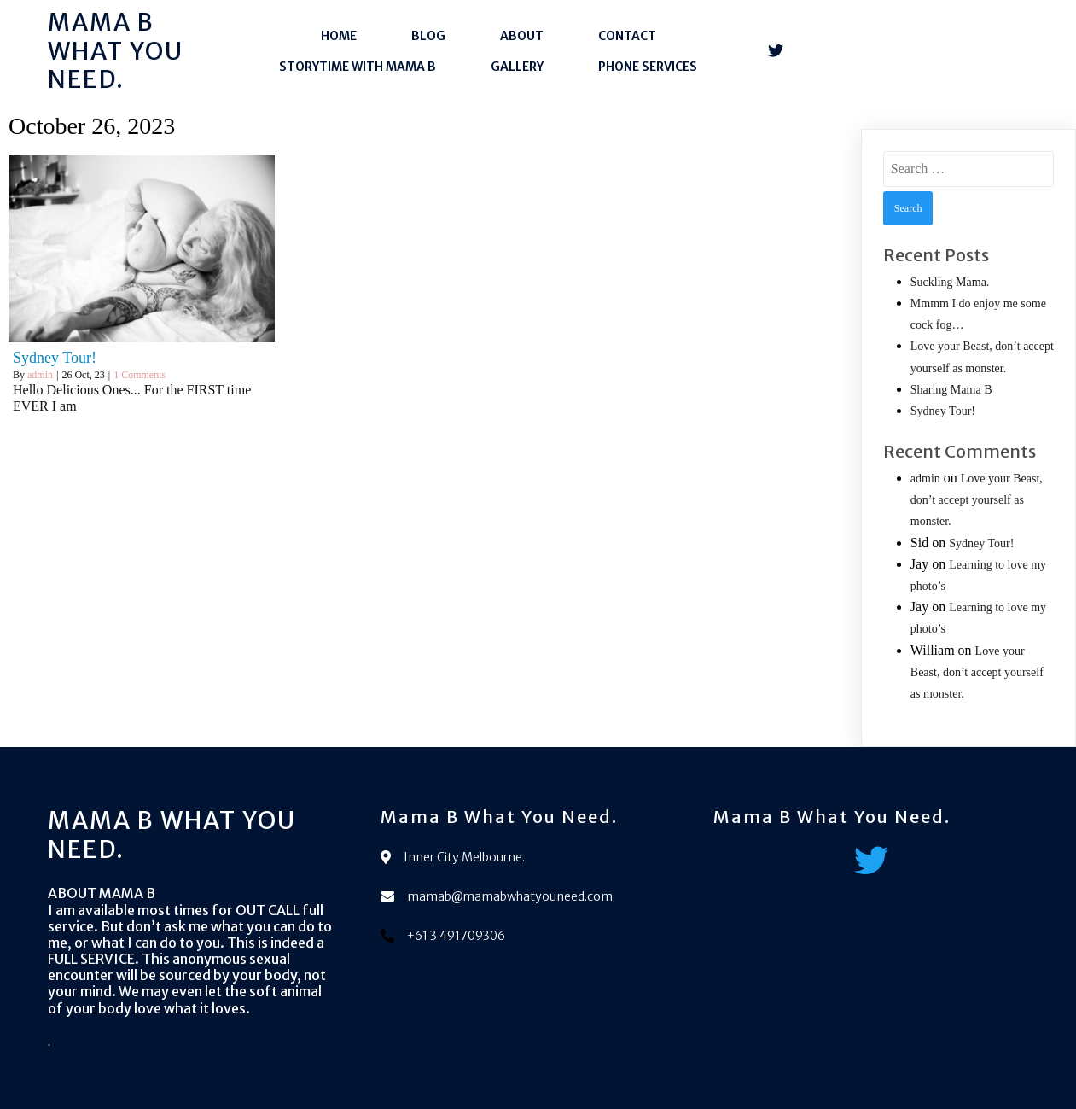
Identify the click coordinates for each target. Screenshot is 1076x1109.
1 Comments (139, 375)
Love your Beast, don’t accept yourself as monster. (976, 500)
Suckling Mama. (950, 282)
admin (40, 375)
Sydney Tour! (942, 411)
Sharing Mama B (951, 389)
